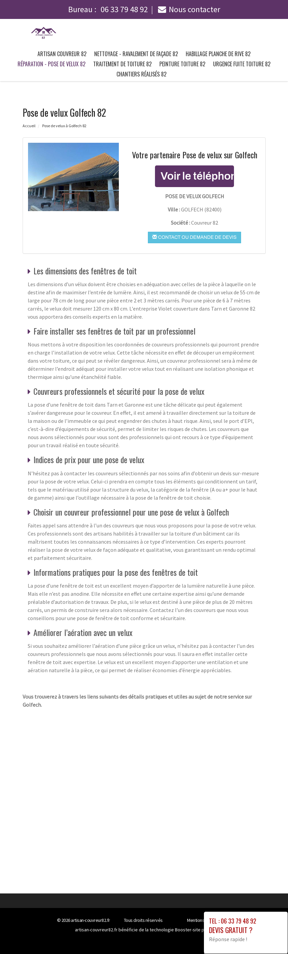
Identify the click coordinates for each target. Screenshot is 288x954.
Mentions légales (203, 920)
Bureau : (108, 9)
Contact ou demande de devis (194, 237)
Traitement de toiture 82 (122, 64)
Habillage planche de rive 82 (218, 54)
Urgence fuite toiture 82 (241, 64)
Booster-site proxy (194, 930)
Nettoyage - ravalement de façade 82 (136, 54)
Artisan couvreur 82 (61, 54)
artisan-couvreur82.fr (90, 920)
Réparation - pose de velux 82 (51, 64)
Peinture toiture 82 (182, 64)
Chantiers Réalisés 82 (141, 74)
